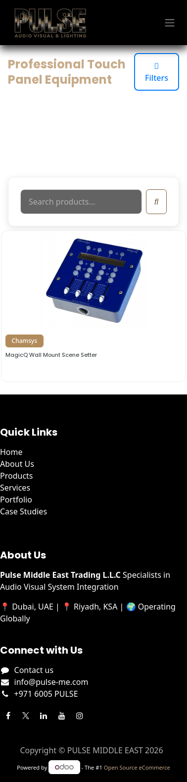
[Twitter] (26, 716)
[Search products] (81, 201)
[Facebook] (8, 716)
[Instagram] (80, 716)
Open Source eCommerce (137, 767)
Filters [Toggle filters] (156, 71)
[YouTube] (62, 716)
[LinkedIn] (43, 716)
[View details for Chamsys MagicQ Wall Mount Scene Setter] (93, 306)
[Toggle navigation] (170, 22)
